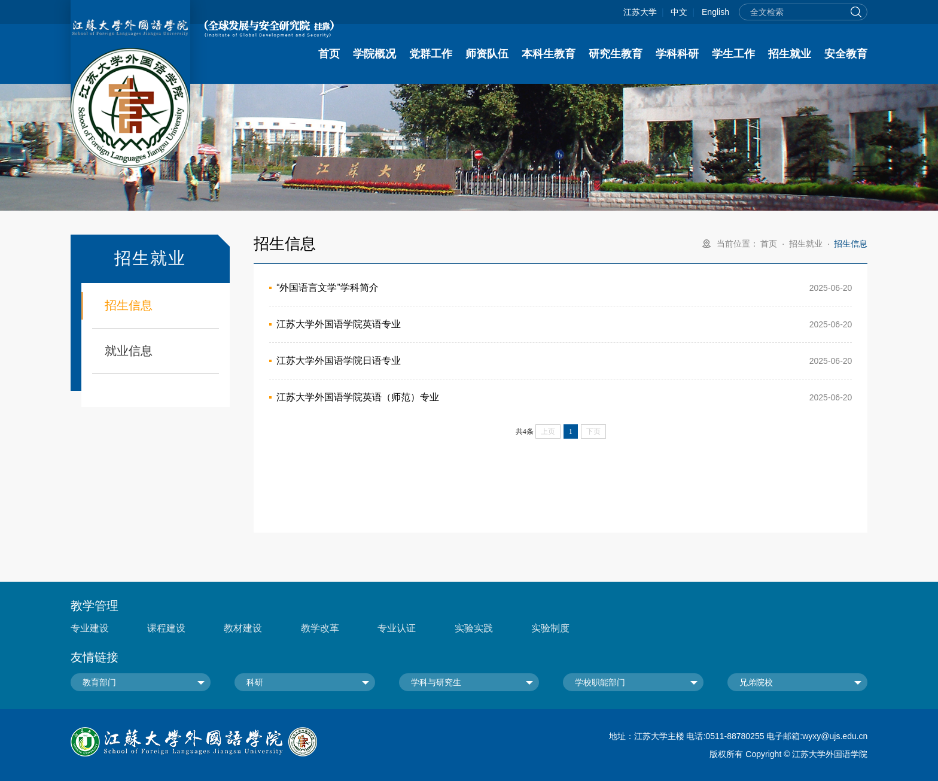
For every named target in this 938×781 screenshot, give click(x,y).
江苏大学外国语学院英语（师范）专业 (357, 397)
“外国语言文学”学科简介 (327, 287)
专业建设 (90, 628)
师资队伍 (486, 54)
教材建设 (243, 628)
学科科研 (677, 54)
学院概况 (374, 54)
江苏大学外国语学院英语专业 (338, 324)
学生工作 (733, 54)
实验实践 (474, 628)
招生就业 (789, 54)
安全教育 (845, 54)
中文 (679, 12)
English (715, 12)
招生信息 (129, 305)
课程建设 (166, 628)
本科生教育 (548, 54)
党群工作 (430, 54)
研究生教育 (615, 54)
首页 (329, 54)
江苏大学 (640, 12)
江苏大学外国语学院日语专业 (338, 360)
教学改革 (320, 628)
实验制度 (550, 628)
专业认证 (396, 628)
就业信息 (129, 350)
